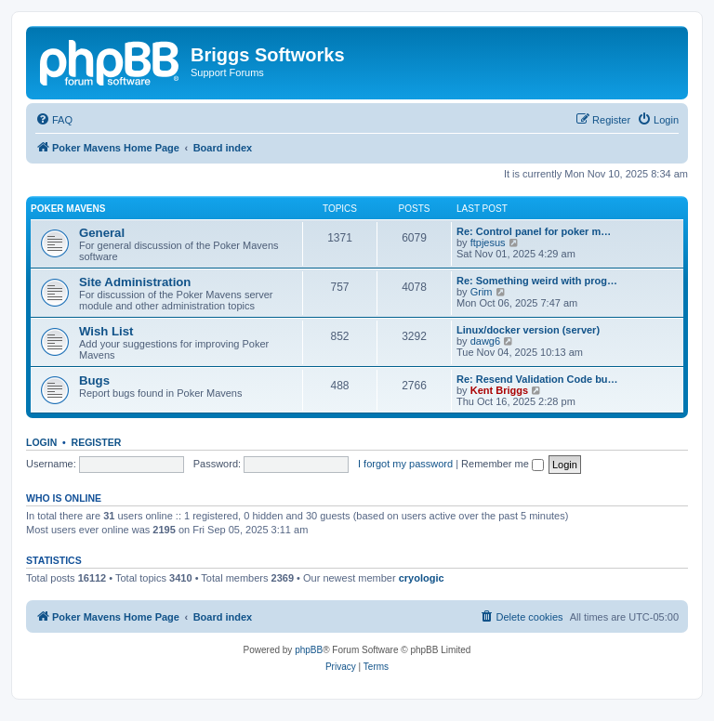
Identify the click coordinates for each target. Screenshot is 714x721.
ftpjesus (488, 242)
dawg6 (485, 341)
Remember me (502, 463)
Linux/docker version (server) (528, 329)
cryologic (421, 577)
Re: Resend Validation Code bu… (537, 379)
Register (97, 442)
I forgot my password (405, 463)
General (102, 233)
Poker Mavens (68, 208)
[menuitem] (54, 120)
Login (41, 442)
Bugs (94, 380)
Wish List (106, 331)
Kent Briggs (499, 390)
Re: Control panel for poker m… (533, 231)
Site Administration (135, 282)
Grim (481, 291)
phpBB (309, 650)
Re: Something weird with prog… (536, 280)
